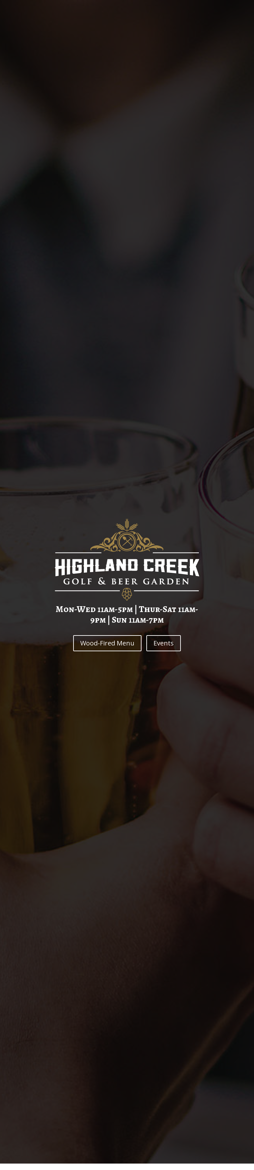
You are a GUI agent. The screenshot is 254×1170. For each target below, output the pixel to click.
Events (163, 643)
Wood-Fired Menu (107, 643)
